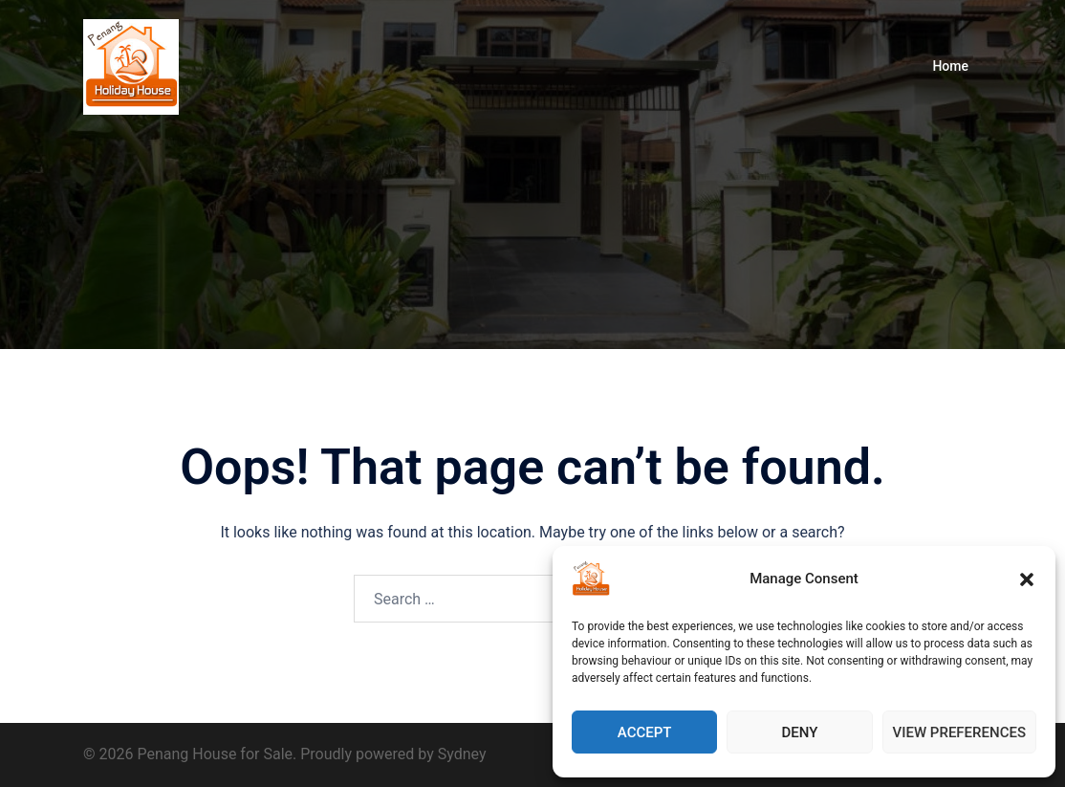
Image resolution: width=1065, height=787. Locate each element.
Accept (645, 732)
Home (950, 66)
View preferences (959, 732)
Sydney (462, 754)
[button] (1026, 579)
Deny (799, 732)
